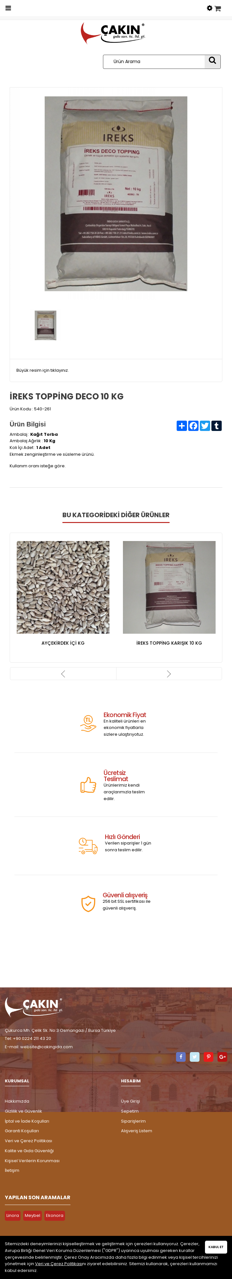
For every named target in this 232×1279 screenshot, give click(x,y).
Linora (12, 1215)
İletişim (12, 1170)
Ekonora (54, 1215)
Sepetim (130, 1111)
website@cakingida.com (46, 1047)
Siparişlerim (133, 1121)
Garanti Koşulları (22, 1131)
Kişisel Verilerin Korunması (32, 1161)
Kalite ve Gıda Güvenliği (29, 1151)
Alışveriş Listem (136, 1131)
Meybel (32, 1215)
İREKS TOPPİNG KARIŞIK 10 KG (169, 643)
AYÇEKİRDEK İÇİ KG (63, 643)
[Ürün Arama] (154, 61)
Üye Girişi (130, 1101)
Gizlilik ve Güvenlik (23, 1111)
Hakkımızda (17, 1101)
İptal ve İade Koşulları (27, 1121)
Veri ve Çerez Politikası (28, 1141)
